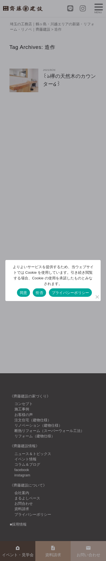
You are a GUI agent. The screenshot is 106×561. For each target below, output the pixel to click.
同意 (23, 293)
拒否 (39, 293)
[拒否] (97, 297)
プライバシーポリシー (70, 293)
